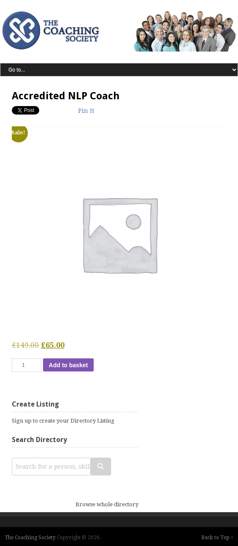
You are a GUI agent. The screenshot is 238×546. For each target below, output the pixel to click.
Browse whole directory (107, 504)
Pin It (86, 110)
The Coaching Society (30, 538)
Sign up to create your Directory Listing (63, 421)
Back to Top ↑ (217, 538)
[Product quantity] (26, 365)
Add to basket (68, 365)
